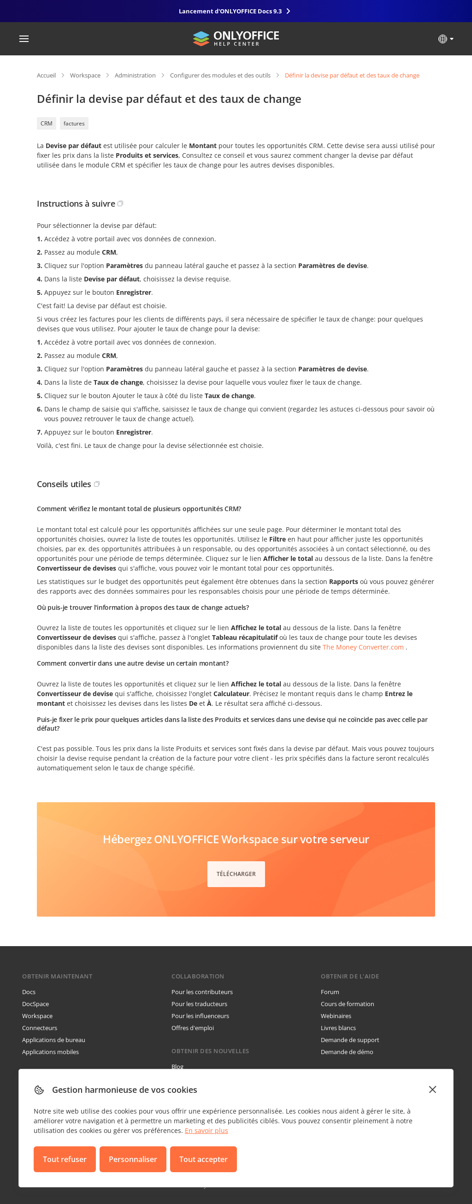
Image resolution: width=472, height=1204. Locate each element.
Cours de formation (347, 1004)
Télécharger (236, 874)
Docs (28, 992)
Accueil (46, 75)
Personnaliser (133, 1159)
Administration (135, 75)
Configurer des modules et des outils (220, 75)
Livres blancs (338, 1028)
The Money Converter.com (363, 647)
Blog (177, 1066)
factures (74, 123)
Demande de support (350, 1040)
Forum (330, 992)
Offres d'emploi (192, 1028)
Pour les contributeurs (202, 992)
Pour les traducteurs (199, 1004)
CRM (47, 123)
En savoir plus (206, 1130)
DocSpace (35, 1004)
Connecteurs (39, 1028)
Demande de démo (347, 1052)
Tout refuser (65, 1159)
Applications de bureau (53, 1040)
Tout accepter (203, 1159)
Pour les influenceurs (200, 1016)
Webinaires (336, 1016)
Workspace (85, 75)
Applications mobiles (50, 1052)
